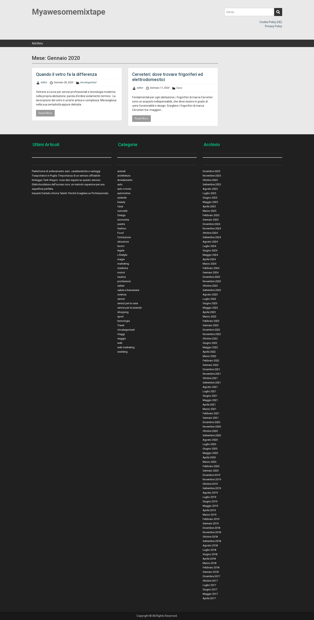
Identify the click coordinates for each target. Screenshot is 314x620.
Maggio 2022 (210, 347)
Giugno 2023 (210, 303)
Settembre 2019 (212, 488)
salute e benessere (128, 290)
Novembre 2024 (212, 228)
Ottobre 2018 (210, 536)
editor (44, 82)
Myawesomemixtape (68, 12)
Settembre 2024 (212, 237)
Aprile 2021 (209, 404)
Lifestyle (122, 254)
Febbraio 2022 (211, 360)
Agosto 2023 (210, 294)
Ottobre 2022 (210, 338)
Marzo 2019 (209, 514)
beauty (121, 202)
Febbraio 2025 (211, 215)
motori (121, 272)
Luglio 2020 (209, 444)
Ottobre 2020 (210, 430)
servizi (121, 298)
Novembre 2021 (212, 373)
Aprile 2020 (209, 457)
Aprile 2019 (209, 510)
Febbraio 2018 (211, 567)
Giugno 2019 (210, 501)
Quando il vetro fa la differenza (66, 74)
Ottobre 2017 (210, 580)
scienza (121, 294)
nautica (121, 276)
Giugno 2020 (210, 448)
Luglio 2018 (209, 549)
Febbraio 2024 (211, 268)
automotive (123, 193)
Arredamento (125, 180)
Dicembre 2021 (211, 369)
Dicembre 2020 (211, 422)
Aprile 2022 (209, 351)
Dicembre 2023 (211, 276)
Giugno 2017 (210, 589)
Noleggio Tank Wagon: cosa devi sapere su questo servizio (66, 180)
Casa (179, 87)
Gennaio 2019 (210, 523)
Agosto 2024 (210, 241)
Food (120, 232)
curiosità (122, 210)
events (121, 224)
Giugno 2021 (210, 395)
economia (123, 219)
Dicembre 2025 (211, 171)
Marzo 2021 (209, 408)
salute (120, 285)
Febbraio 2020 (211, 466)
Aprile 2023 (209, 312)
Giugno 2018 (210, 554)
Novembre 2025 (212, 175)
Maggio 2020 (210, 452)
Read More (45, 113)
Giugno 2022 (210, 342)
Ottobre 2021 (210, 378)
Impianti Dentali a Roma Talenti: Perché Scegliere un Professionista (70, 193)
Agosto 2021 (210, 386)
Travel (120, 325)
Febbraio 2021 (211, 413)
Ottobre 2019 (210, 483)
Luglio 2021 (209, 391)
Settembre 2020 (212, 435)
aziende (122, 197)
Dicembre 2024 (211, 224)
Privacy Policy (273, 26)
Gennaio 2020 (210, 470)
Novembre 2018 (212, 532)
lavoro (121, 246)
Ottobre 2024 (210, 232)
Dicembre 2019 (211, 475)
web (119, 342)
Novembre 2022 (212, 334)
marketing (123, 263)
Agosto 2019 (210, 492)
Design (121, 215)
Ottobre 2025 (210, 180)
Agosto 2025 (210, 188)
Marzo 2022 (209, 356)
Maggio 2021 (210, 400)
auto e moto (124, 188)
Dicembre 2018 (211, 527)
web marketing (126, 347)
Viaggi (121, 334)
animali (121, 171)
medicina (122, 268)
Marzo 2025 (209, 210)
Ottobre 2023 (210, 285)
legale (120, 250)
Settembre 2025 (212, 184)
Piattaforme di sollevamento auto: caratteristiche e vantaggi (66, 171)
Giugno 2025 (210, 197)
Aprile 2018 (209, 558)
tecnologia (123, 320)
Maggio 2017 (210, 593)
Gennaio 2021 (210, 417)
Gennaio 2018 (210, 571)
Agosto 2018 (210, 545)
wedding (122, 351)
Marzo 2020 (209, 461)
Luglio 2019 (209, 497)
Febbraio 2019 (211, 519)
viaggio (121, 338)
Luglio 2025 (209, 193)
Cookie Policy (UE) (271, 22)
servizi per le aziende (129, 307)
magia (121, 259)
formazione (124, 237)
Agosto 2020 (210, 439)
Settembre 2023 (212, 290)
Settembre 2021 (212, 382)
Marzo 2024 (209, 263)
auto (120, 184)
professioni (124, 281)
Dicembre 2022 (211, 329)
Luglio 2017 (209, 585)
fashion (121, 228)
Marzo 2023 (209, 316)
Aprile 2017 (209, 598)
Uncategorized (88, 82)
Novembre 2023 (212, 281)
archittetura (123, 175)
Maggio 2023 (210, 307)
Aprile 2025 (209, 206)
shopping (123, 312)
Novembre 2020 (212, 426)
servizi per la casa (127, 303)
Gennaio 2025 (210, 219)
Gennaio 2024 (210, 272)
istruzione (123, 241)
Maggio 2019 (210, 505)
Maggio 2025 (210, 202)
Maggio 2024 (210, 254)
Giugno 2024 (210, 250)
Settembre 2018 (212, 541)
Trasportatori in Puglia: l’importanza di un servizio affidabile (66, 175)
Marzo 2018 (209, 563)
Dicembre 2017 (211, 576)
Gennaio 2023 (210, 325)
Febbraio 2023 (211, 320)
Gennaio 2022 (210, 364)
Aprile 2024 (209, 259)
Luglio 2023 (209, 298)
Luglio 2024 (209, 246)
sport (120, 316)
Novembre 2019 (212, 479)
